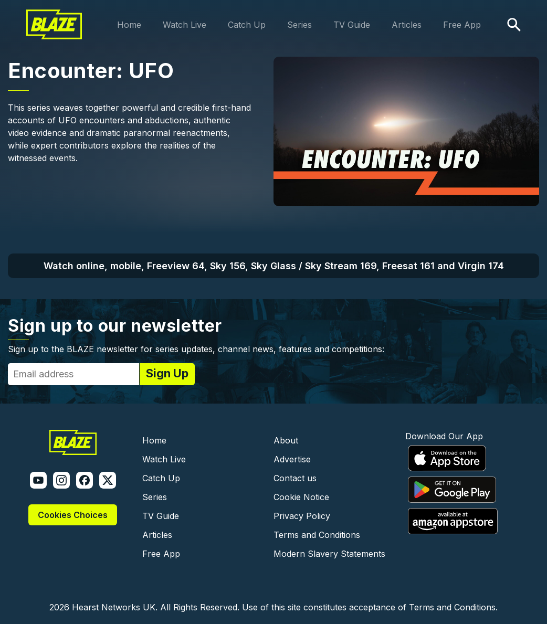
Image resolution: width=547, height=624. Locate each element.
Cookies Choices (73, 515)
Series (299, 24)
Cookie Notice (301, 497)
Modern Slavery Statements (329, 553)
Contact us (295, 478)
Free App (462, 24)
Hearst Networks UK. (114, 607)
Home (129, 24)
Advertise (292, 459)
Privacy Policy (302, 516)
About (286, 440)
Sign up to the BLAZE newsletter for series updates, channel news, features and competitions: (196, 349)
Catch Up (247, 24)
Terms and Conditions (317, 535)
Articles (407, 24)
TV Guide (351, 24)
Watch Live (184, 24)
